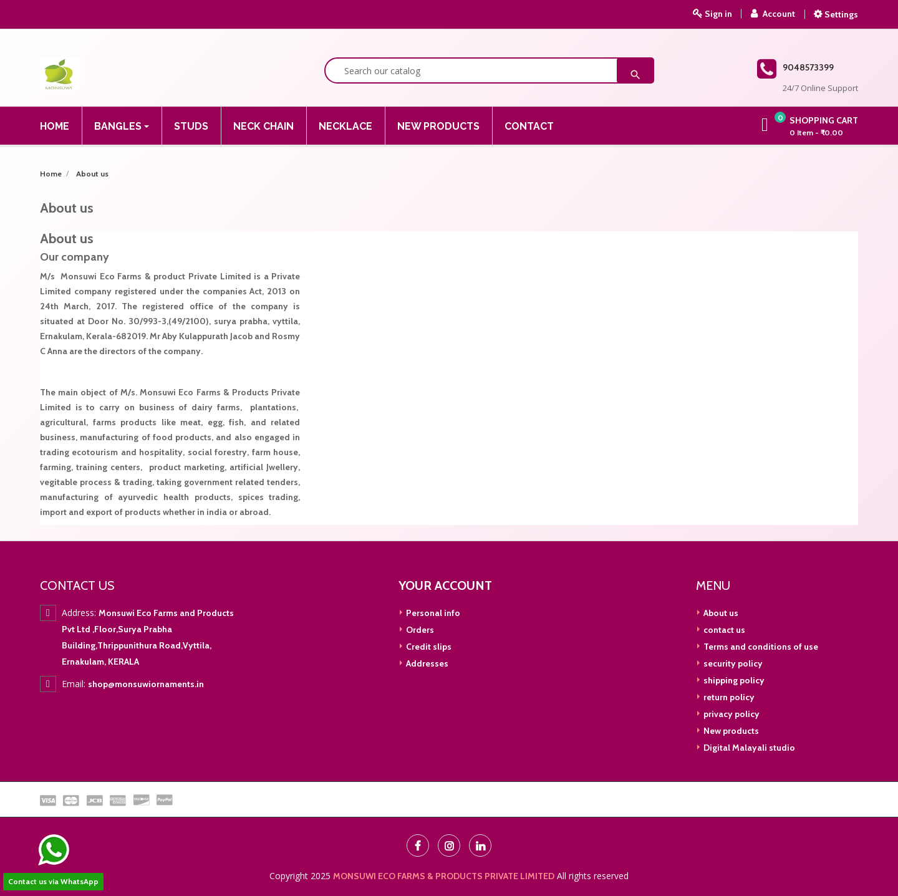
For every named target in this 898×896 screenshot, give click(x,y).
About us (720, 613)
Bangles (119, 126)
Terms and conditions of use (760, 646)
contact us (723, 629)
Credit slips (427, 646)
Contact (529, 126)
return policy (728, 697)
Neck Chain (263, 126)
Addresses (426, 663)
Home (54, 126)
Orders (419, 629)
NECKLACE (345, 126)
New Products (438, 126)
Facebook (418, 845)
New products (730, 730)
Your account (445, 585)
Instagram (449, 845)
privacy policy (731, 714)
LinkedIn (480, 845)
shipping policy (733, 680)
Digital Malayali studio (748, 747)
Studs (191, 126)
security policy (732, 663)
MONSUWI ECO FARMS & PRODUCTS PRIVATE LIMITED (443, 876)
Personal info (432, 613)
